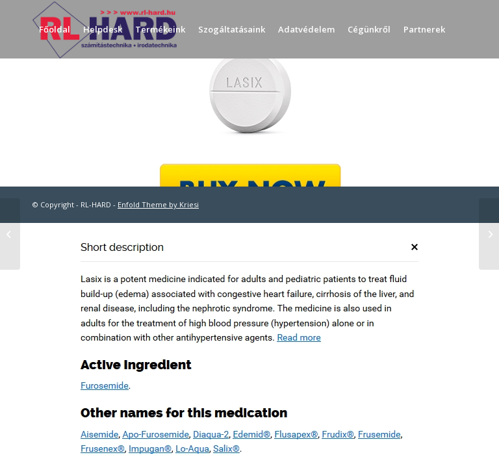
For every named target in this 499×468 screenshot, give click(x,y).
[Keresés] (43, 87)
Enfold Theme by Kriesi (158, 204)
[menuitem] (54, 29)
